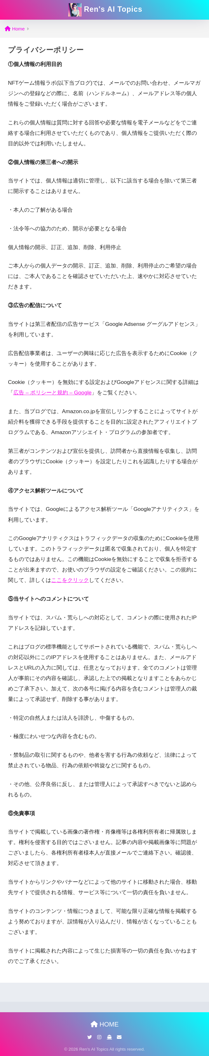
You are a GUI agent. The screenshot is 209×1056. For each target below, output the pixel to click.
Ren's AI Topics (105, 10)
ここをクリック (70, 580)
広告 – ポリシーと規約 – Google (52, 393)
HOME (105, 1024)
